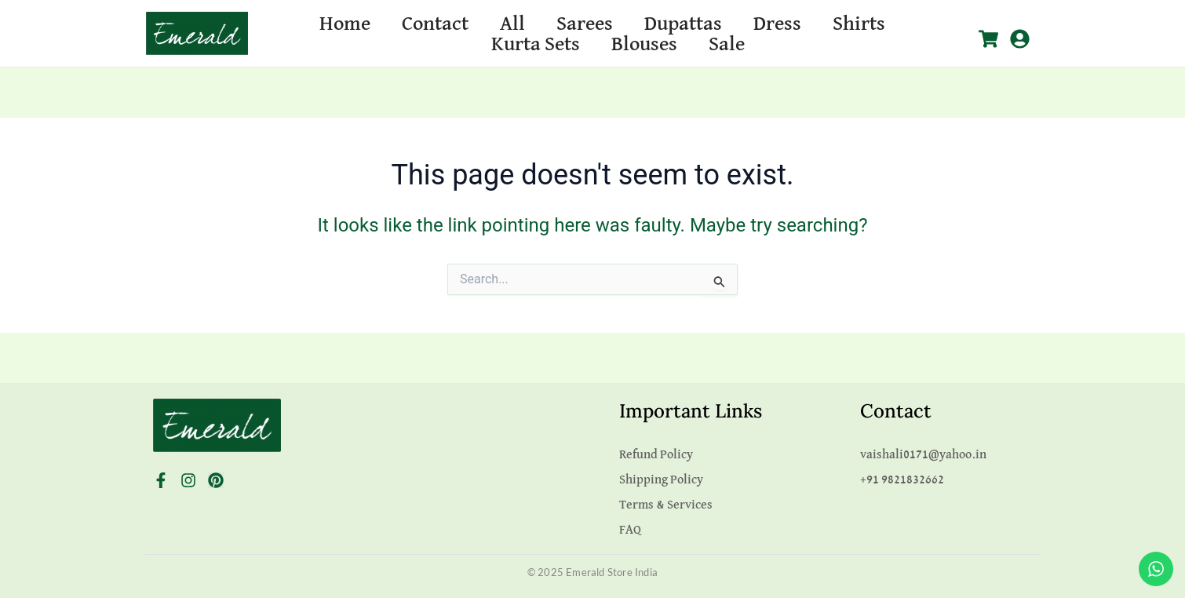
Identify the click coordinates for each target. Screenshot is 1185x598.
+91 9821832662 (902, 480)
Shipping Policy (661, 480)
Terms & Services (666, 505)
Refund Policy (656, 455)
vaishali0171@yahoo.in (923, 455)
